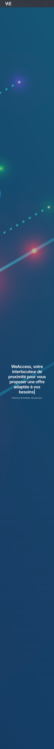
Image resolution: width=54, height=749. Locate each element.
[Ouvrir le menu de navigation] (46, 3)
